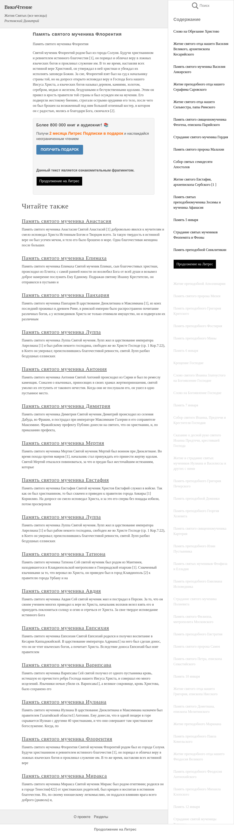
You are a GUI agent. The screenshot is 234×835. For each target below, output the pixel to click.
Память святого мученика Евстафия (65, 480)
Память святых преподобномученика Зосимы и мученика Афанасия (197, 202)
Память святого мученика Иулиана (64, 702)
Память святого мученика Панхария (65, 295)
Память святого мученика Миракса (64, 776)
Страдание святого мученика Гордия (200, 137)
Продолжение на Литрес (194, 264)
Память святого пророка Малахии (198, 149)
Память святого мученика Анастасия (66, 221)
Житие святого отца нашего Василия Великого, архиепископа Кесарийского (200, 49)
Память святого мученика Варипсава (66, 665)
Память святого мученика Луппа (61, 332)
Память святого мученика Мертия (63, 443)
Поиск (200, 5)
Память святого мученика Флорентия (67, 739)
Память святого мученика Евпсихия (65, 628)
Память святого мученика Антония (64, 369)
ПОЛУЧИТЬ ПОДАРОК (60, 149)
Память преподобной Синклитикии (199, 250)
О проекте (82, 817)
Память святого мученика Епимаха (64, 258)
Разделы (101, 817)
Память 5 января (185, 220)
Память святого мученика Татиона (64, 554)
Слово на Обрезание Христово (196, 31)
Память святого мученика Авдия (61, 591)
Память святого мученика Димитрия (66, 406)
